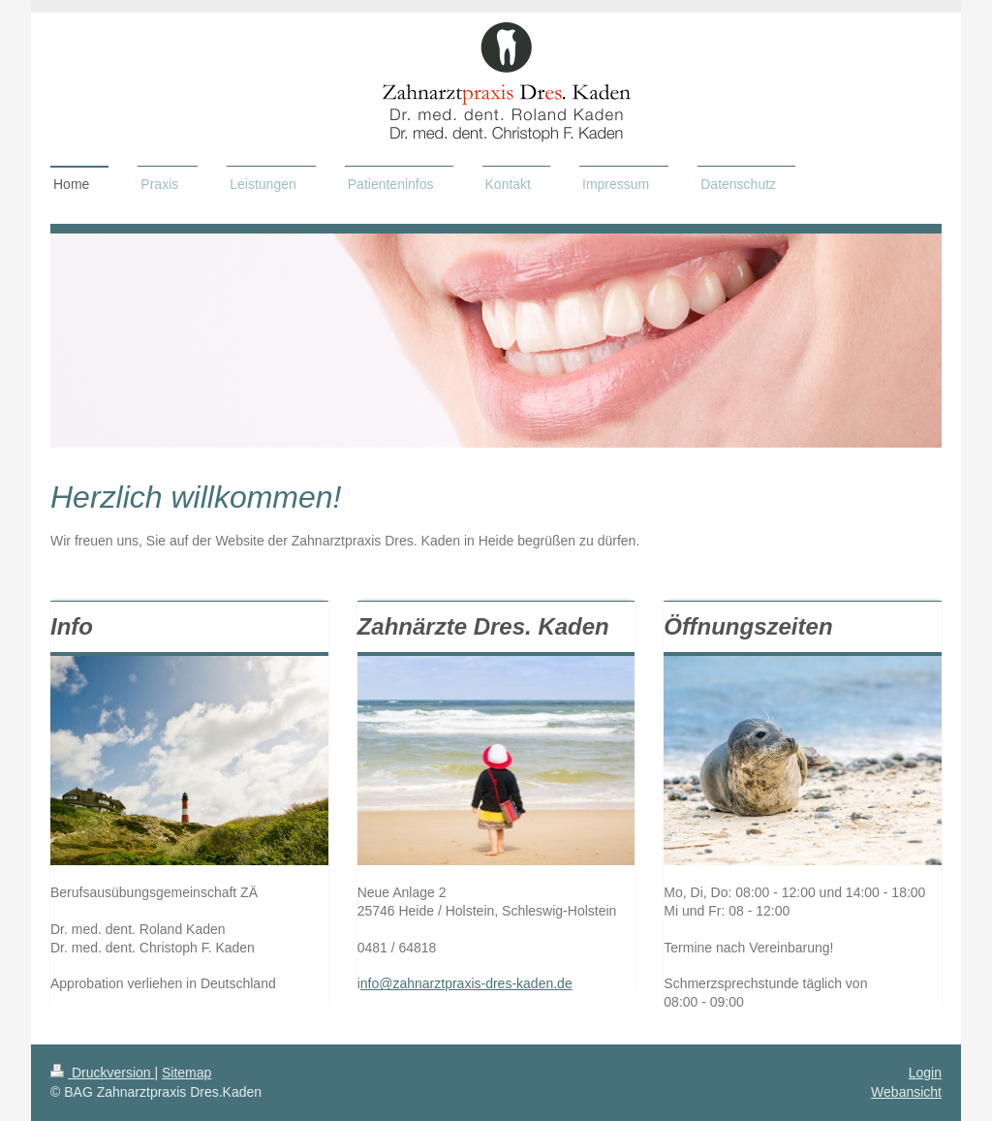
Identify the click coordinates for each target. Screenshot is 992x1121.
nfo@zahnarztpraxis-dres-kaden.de (466, 983)
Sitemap (186, 1072)
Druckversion (102, 1072)
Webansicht (906, 1092)
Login (925, 1072)
